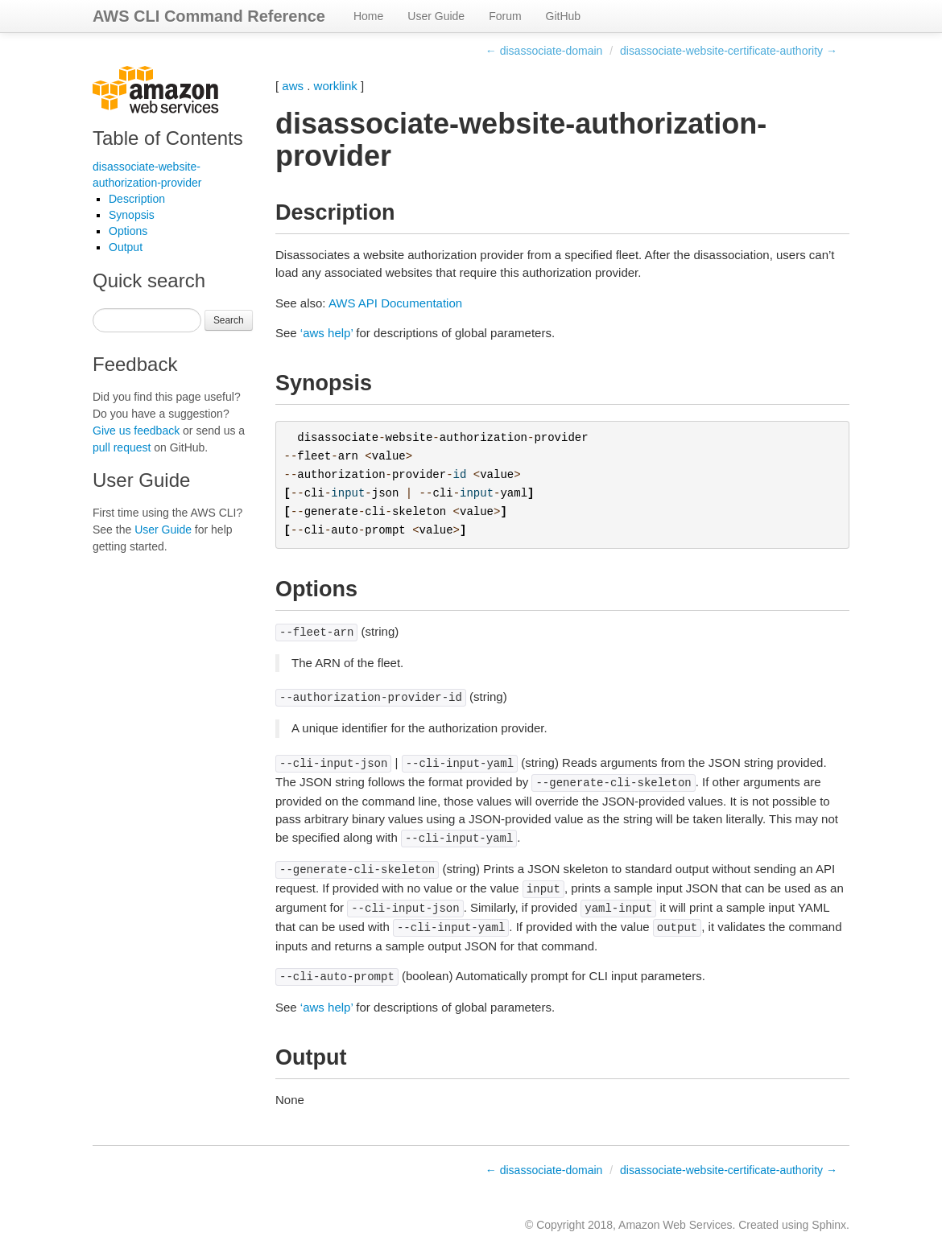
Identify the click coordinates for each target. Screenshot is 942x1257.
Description (137, 198)
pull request (122, 447)
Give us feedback (136, 430)
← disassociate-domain (544, 50)
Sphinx (829, 1224)
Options (128, 231)
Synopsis (132, 214)
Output (126, 247)
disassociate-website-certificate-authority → (728, 50)
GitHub (563, 16)
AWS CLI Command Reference (209, 16)
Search (228, 320)
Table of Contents (168, 138)
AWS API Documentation (395, 303)
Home (368, 16)
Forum (505, 16)
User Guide (436, 16)
